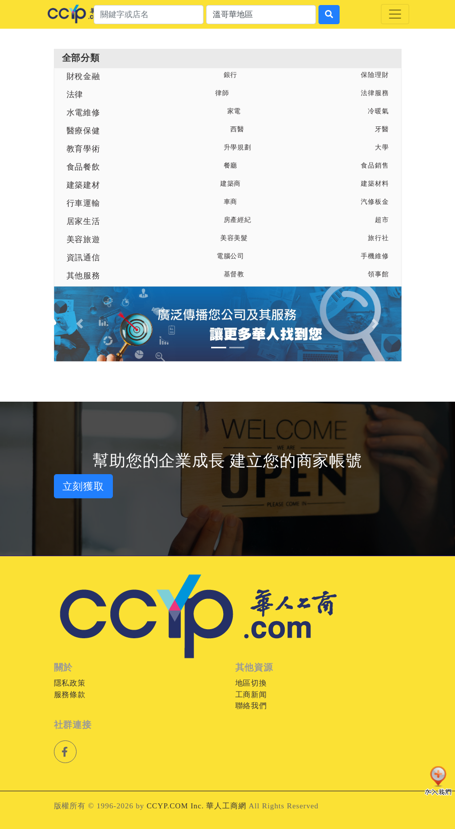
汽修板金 (375, 201)
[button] (80, 323)
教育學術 (84, 148)
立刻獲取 (83, 486)
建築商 (230, 183)
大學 (382, 147)
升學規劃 (238, 147)
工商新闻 (251, 695)
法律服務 (375, 93)
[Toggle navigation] (395, 14)
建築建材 (84, 185)
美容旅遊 (84, 239)
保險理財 (375, 75)
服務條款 (70, 695)
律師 (222, 93)
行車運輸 (84, 203)
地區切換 (251, 683)
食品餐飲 (84, 167)
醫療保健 (84, 130)
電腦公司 (231, 256)
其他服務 (84, 275)
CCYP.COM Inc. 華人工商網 (196, 806)
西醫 (237, 129)
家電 (234, 111)
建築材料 (375, 183)
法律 (75, 94)
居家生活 (84, 221)
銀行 (231, 75)
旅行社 (378, 238)
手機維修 (375, 256)
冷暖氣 (378, 111)
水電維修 (84, 112)
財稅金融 (84, 76)
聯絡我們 (251, 706)
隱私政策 (70, 683)
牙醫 (382, 129)
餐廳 (231, 165)
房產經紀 (238, 219)
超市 (382, 219)
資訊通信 (84, 257)
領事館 (378, 274)
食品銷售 (375, 165)
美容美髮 (234, 238)
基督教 (234, 274)
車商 (231, 201)
